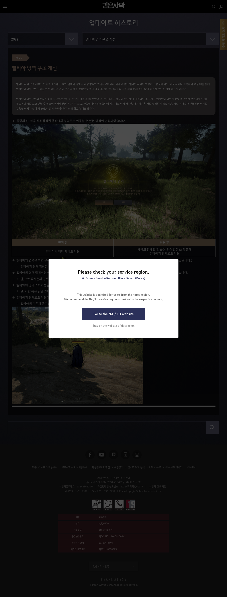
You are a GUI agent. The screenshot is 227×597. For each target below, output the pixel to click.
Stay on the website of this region (114, 325)
